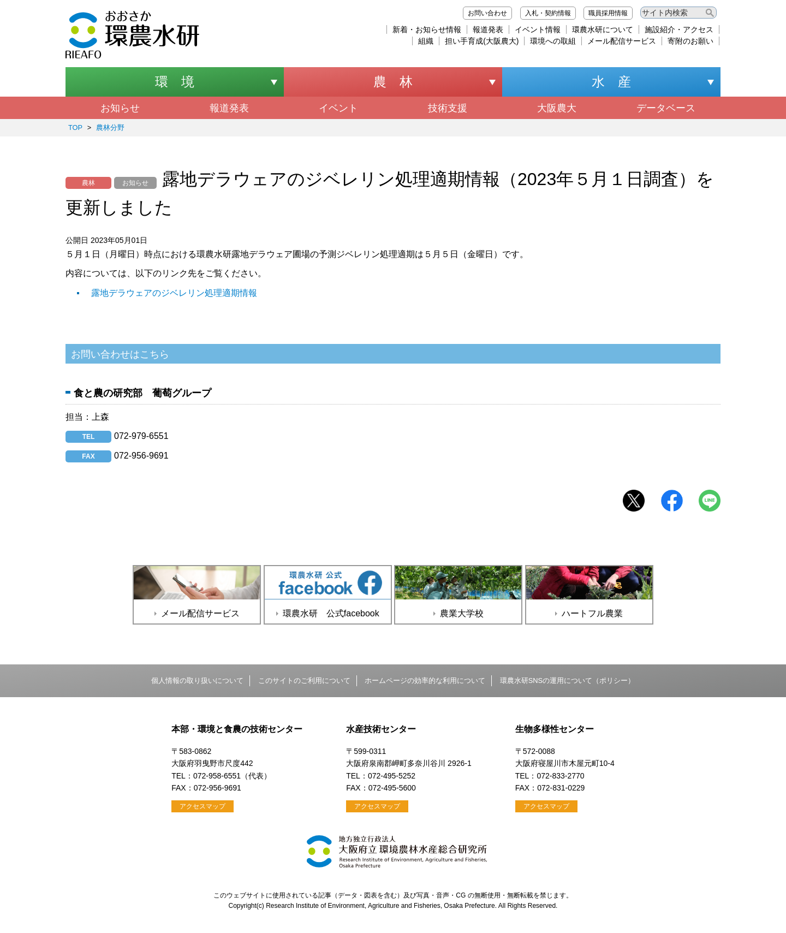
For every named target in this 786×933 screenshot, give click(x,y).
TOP (75, 127)
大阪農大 (556, 108)
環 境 (174, 81)
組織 (425, 41)
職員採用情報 (608, 13)
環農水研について (602, 29)
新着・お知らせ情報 (426, 29)
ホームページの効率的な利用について (425, 680)
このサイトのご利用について (304, 680)
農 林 (393, 81)
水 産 (611, 81)
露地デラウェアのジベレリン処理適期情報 (174, 293)
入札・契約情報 (548, 13)
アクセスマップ (202, 806)
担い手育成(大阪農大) (482, 41)
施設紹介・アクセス (679, 29)
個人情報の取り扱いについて (197, 680)
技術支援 (447, 108)
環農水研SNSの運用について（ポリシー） (567, 680)
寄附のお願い (690, 41)
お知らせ (120, 108)
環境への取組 (553, 41)
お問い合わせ (487, 13)
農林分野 (110, 127)
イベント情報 (538, 29)
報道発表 (488, 29)
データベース (665, 108)
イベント (338, 108)
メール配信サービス (621, 41)
